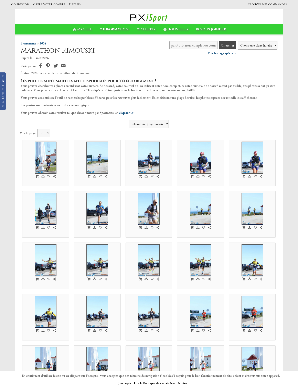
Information (113, 29)
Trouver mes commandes (267, 4)
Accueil (82, 29)
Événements (28, 43)
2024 (43, 43)
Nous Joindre (210, 29)
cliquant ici (126, 113)
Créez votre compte (49, 4)
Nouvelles (175, 29)
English (75, 4)
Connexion (20, 4)
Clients (145, 29)
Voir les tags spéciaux (222, 53)
